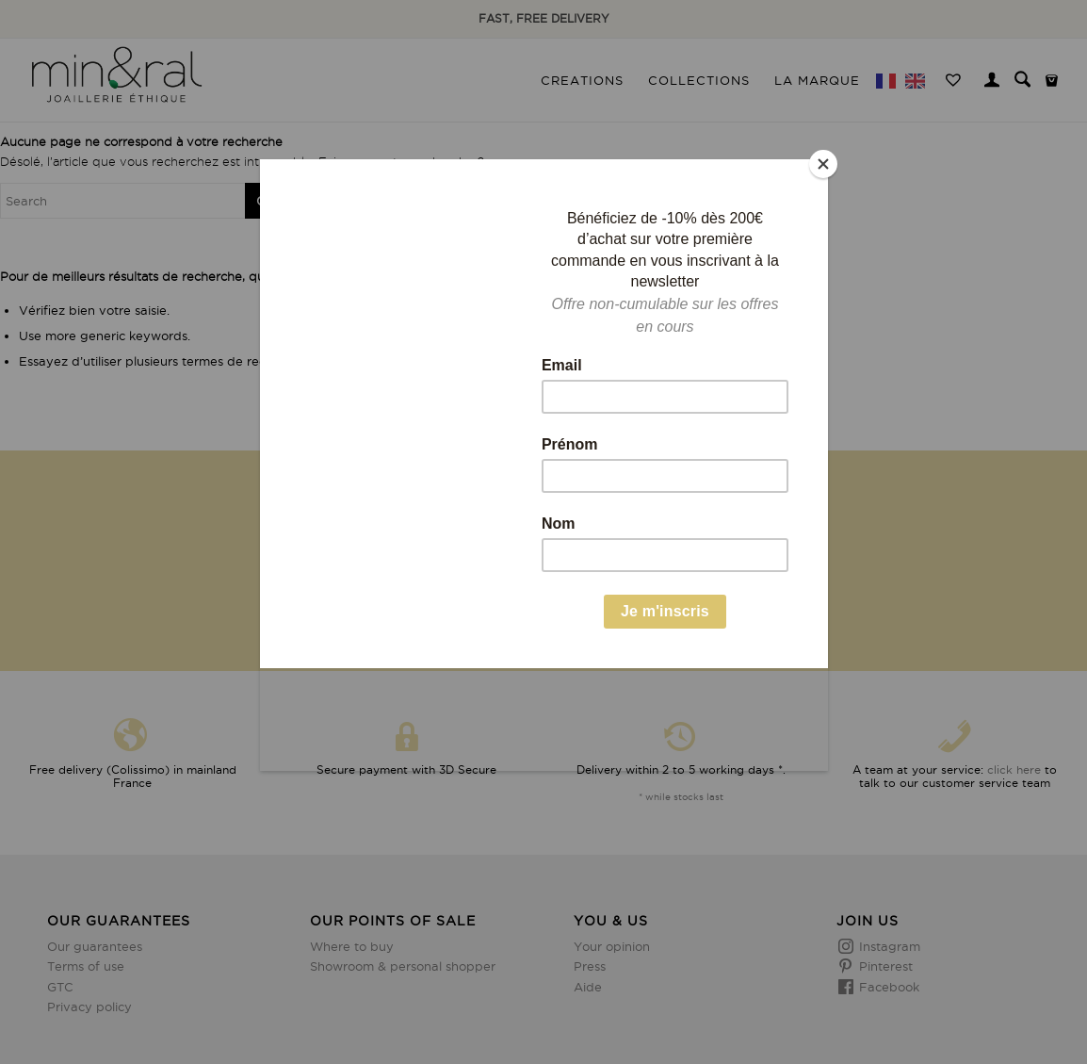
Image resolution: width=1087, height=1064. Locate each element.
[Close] (823, 164)
